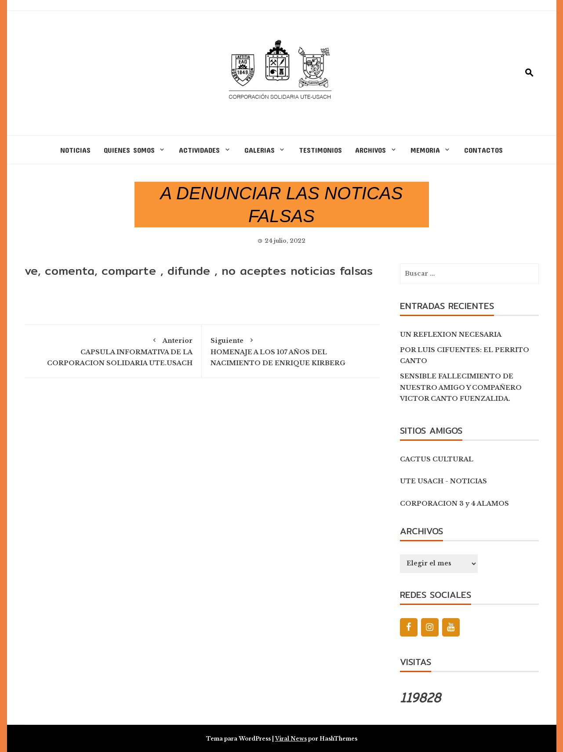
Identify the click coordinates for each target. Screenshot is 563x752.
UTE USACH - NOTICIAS (443, 481)
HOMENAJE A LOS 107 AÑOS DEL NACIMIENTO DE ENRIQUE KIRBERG (290, 350)
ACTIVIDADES (199, 149)
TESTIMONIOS (320, 149)
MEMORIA (425, 149)
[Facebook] (409, 627)
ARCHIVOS (370, 149)
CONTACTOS (483, 149)
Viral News (291, 738)
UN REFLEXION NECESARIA (450, 334)
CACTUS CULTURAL (436, 459)
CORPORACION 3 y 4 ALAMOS (454, 503)
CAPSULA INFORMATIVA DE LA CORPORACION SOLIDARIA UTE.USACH (113, 350)
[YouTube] (451, 627)
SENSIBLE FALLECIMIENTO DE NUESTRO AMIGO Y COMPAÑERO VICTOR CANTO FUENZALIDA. (461, 387)
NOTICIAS (75, 149)
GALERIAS (259, 149)
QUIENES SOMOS (129, 149)
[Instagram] (430, 627)
